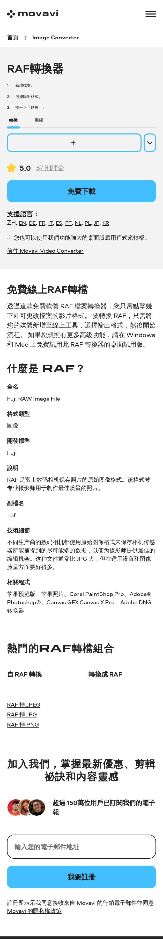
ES (59, 222)
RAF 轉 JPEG (23, 704)
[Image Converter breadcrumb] (55, 38)
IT (50, 222)
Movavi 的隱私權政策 (34, 911)
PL (88, 222)
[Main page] (32, 14)
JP (96, 222)
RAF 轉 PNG (23, 724)
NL (78, 222)
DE (32, 222)
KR (105, 222)
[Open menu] (150, 14)
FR (42, 222)
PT (68, 222)
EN (22, 222)
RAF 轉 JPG (22, 714)
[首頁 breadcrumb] (12, 38)
